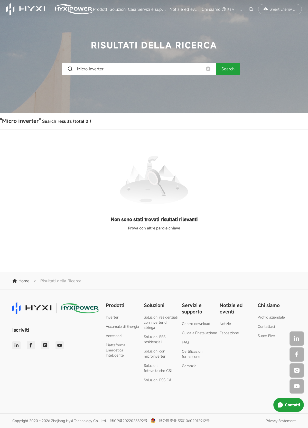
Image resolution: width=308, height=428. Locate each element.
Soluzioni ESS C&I (158, 379)
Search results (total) (45, 120)
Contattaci (266, 326)
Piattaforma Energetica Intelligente (115, 350)
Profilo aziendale (271, 317)
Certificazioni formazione (192, 354)
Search (228, 69)
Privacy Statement (281, 420)
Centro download (196, 323)
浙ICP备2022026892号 (128, 420)
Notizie (225, 323)
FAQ (185, 342)
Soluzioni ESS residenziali (154, 339)
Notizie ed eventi (185, 9)
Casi (132, 9)
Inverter (112, 317)
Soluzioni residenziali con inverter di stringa (161, 322)
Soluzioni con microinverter (154, 354)
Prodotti (100, 9)
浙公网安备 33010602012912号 (184, 420)
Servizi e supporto (152, 9)
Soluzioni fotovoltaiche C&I (158, 368)
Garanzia (189, 365)
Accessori (114, 335)
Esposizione (229, 332)
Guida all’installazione (199, 332)
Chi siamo (211, 9)
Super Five (266, 335)
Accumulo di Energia (122, 326)
